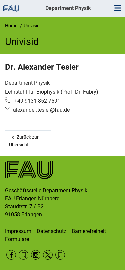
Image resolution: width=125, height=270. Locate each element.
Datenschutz (51, 231)
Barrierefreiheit (89, 231)
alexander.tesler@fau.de (41, 110)
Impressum (18, 231)
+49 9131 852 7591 (36, 101)
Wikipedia (60, 255)
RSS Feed (23, 255)
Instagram (36, 255)
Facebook (11, 255)
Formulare (17, 239)
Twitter (48, 255)
